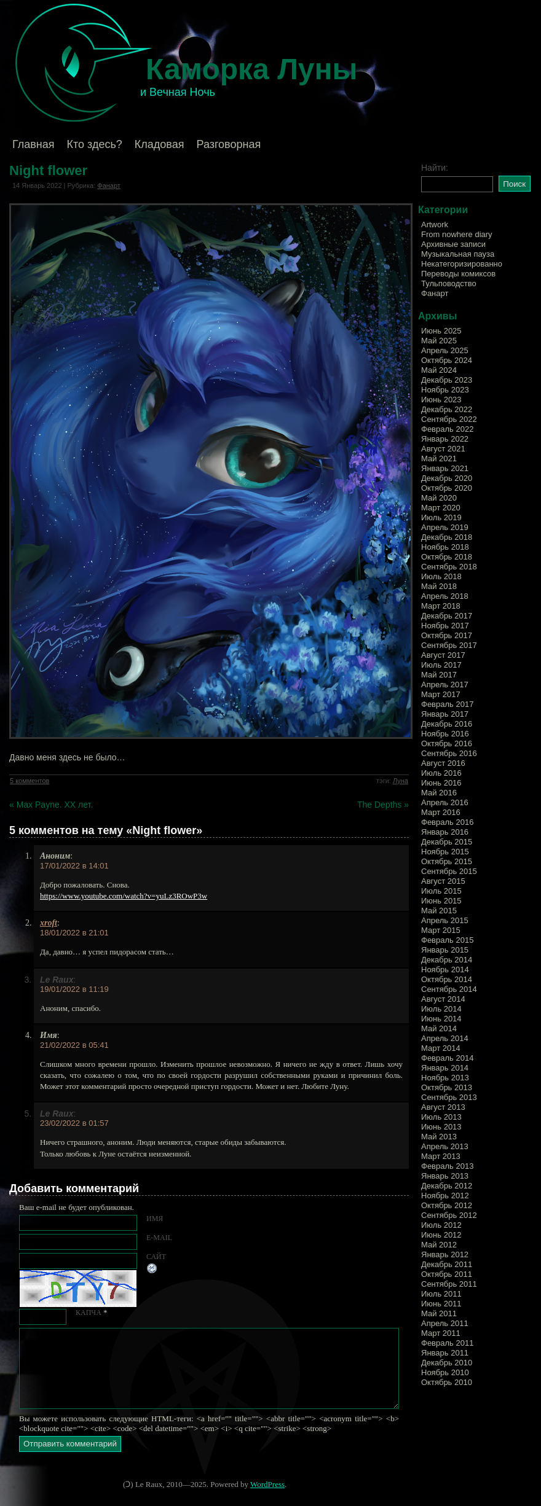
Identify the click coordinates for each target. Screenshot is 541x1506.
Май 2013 (439, 1136)
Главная (33, 144)
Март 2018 (440, 606)
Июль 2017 (441, 664)
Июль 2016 (441, 773)
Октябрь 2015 (446, 861)
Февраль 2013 (447, 1166)
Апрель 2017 (444, 684)
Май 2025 (439, 340)
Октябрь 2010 (446, 1382)
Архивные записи (453, 244)
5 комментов (29, 780)
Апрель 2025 (444, 350)
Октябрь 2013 (446, 1087)
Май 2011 (439, 1313)
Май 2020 (439, 497)
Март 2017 (440, 694)
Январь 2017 (444, 714)
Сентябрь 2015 (449, 871)
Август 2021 (443, 448)
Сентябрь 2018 (449, 566)
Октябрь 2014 (446, 979)
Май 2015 (439, 910)
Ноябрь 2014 (445, 969)
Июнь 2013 (441, 1126)
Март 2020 (440, 507)
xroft (48, 922)
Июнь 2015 (441, 900)
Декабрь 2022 (446, 409)
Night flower (48, 170)
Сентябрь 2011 (449, 1284)
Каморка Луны (252, 69)
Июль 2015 (441, 890)
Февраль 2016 (447, 822)
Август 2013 (443, 1107)
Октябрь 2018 (446, 556)
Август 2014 (443, 999)
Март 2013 (440, 1156)
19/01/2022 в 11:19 (74, 989)
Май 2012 (439, 1244)
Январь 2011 (444, 1352)
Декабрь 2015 (446, 841)
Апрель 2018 (444, 596)
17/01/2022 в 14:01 (74, 865)
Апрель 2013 (444, 1146)
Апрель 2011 (444, 1323)
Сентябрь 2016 (449, 753)
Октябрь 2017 (446, 635)
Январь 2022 (444, 438)
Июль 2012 (441, 1225)
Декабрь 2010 (446, 1362)
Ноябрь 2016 (445, 733)
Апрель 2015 (444, 920)
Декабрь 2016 (446, 723)
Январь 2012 (444, 1254)
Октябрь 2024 (446, 360)
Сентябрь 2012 (449, 1215)
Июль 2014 (441, 1008)
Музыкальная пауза (457, 254)
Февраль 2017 (447, 704)
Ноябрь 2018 (445, 547)
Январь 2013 (444, 1175)
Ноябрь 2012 (445, 1195)
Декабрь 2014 (446, 959)
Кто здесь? (94, 144)
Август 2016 (443, 763)
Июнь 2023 (441, 399)
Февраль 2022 (447, 429)
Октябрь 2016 (446, 743)
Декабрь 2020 (446, 478)
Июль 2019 (441, 517)
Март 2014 (440, 1048)
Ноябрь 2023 (445, 389)
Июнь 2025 (441, 330)
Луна (400, 780)
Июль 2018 (441, 576)
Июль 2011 (441, 1293)
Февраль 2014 (447, 1058)
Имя (154, 1218)
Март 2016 (440, 812)
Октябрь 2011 (446, 1274)
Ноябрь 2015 (445, 851)
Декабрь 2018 (446, 537)
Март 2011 (440, 1333)
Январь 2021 (444, 468)
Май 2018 (439, 586)
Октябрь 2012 (446, 1205)
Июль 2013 (441, 1117)
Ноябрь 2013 (445, 1077)
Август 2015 (443, 881)
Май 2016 (439, 792)
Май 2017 (439, 674)
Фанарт (108, 185)
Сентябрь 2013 (449, 1097)
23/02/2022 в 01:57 (74, 1123)
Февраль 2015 (447, 940)
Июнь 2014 (441, 1018)
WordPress (267, 1484)
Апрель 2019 (444, 527)
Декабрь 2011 (446, 1264)
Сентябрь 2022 (449, 419)
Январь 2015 (444, 949)
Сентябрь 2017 (449, 645)
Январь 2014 (444, 1067)
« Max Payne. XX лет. (51, 805)
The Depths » (383, 805)
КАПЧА (88, 1312)
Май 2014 (439, 1028)
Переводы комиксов (458, 273)
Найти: (434, 168)
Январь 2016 (444, 832)
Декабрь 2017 (446, 615)
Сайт (156, 1256)
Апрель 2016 (444, 802)
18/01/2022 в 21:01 (74, 932)
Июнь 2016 (441, 782)
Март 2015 (440, 930)
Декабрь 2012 (446, 1185)
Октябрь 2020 (446, 488)
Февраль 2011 (447, 1343)
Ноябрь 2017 (445, 625)
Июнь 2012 (441, 1234)
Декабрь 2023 (446, 379)
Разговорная (228, 144)
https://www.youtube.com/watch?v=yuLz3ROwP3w (123, 895)
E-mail (159, 1237)
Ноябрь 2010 (445, 1372)
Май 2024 (439, 370)
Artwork (434, 224)
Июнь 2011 (441, 1303)
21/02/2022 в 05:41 (74, 1045)
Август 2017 (443, 655)
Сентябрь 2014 (449, 989)
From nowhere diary (456, 234)
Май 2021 (439, 458)
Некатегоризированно (461, 263)
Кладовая (159, 144)
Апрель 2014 (444, 1038)
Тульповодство (448, 283)
